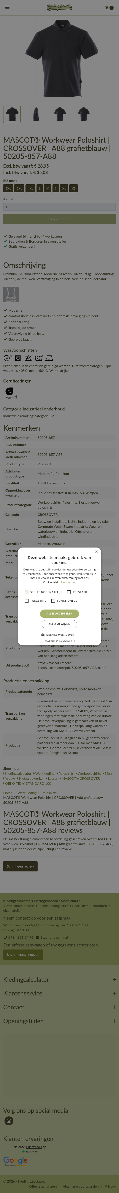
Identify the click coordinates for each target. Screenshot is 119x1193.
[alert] (59, 596)
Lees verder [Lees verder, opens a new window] (68, 582)
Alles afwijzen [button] (60, 624)
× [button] (96, 552)
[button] (59, 635)
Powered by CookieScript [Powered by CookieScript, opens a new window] (59, 640)
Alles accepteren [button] (59, 613)
